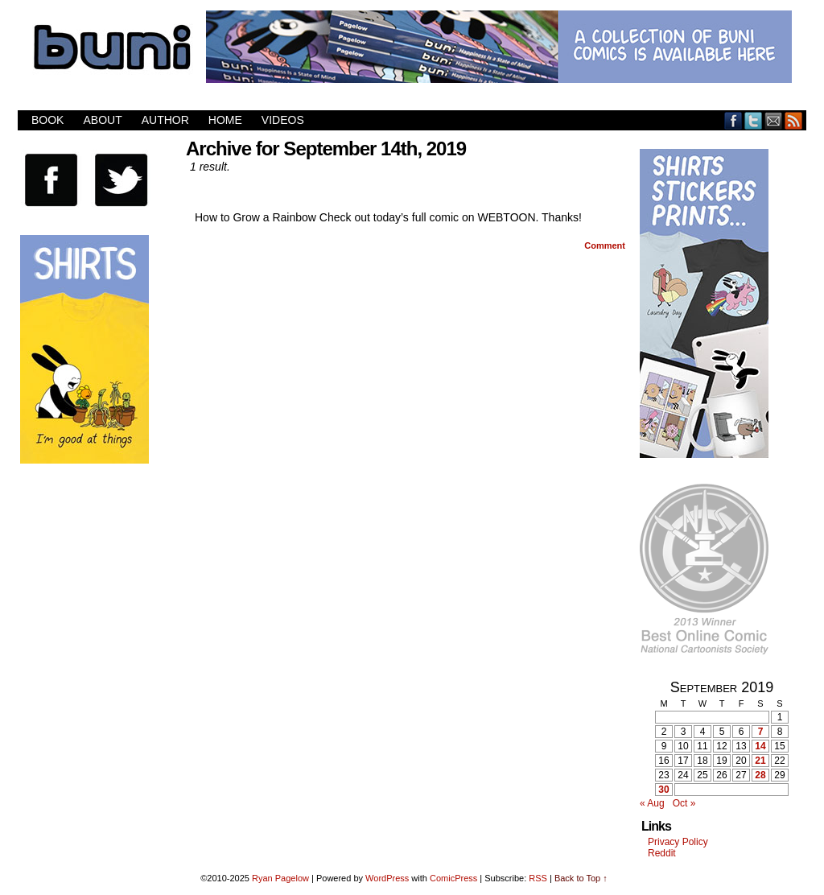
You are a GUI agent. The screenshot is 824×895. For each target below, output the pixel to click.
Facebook (733, 120)
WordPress (387, 878)
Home (225, 119)
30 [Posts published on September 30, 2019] (663, 789)
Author (165, 119)
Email (774, 120)
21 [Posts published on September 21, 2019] (760, 760)
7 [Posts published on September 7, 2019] (761, 731)
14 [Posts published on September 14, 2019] (760, 746)
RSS (794, 120)
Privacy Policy (678, 842)
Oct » (684, 803)
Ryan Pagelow (280, 878)
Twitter (754, 120)
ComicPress (453, 878)
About (102, 119)
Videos (283, 119)
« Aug (652, 803)
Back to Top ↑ (581, 878)
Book (47, 119)
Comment (605, 245)
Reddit (662, 853)
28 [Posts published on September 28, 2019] (760, 775)
